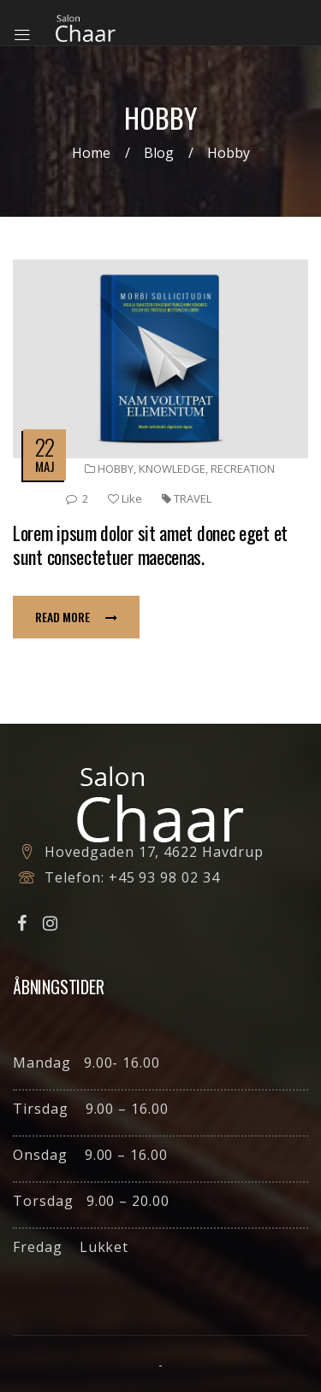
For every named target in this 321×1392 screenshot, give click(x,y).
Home (91, 152)
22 (44, 447)
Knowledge (172, 468)
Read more (76, 617)
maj (45, 466)
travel (192, 498)
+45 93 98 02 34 (164, 877)
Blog (159, 152)
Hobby (116, 468)
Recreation (243, 468)
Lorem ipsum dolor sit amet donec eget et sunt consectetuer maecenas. (150, 544)
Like (125, 498)
